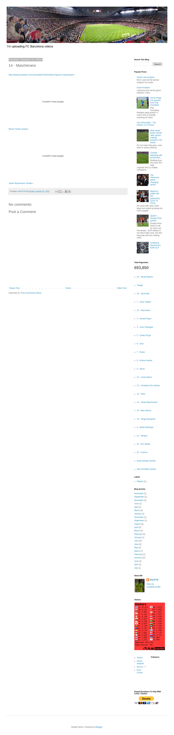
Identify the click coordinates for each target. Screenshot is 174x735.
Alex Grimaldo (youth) (146, 469)
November (138, 493)
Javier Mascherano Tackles (21, 183)
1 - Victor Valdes (144, 302)
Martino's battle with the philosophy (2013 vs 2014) (155, 197)
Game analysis (140, 662)
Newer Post (14, 288)
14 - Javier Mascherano (147, 402)
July (136, 541)
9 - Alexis (141, 369)
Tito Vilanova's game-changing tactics (154, 180)
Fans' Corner (140, 671)
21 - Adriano (142, 436)
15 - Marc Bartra (144, 410)
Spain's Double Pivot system (156, 218)
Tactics (140, 658)
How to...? (141, 667)
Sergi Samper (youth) (146, 461)
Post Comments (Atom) (31, 293)
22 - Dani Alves (143, 310)
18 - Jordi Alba (143, 293)
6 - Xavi (140, 344)
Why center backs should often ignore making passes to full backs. (156, 136)
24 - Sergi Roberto (145, 277)
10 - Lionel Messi (144, 377)
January (137, 514)
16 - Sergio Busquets (146, 419)
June (136, 503)
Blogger (98, 727)
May (136, 547)
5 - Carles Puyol (144, 335)
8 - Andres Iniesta (144, 360)
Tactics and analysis (145, 77)
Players (140, 481)
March (137, 510)
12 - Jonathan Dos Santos (148, 385)
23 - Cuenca (142, 452)
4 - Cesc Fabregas (145, 327)
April (136, 507)
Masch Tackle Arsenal (18, 129)
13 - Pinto (141, 394)
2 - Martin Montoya (145, 427)
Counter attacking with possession (156, 155)
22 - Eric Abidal (143, 444)
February (138, 534)
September (139, 497)
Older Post (121, 288)
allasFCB (154, 580)
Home (68, 288)
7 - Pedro (141, 352)
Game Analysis (143, 87)
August (137, 524)
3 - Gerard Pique (144, 318)
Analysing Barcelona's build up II (155, 245)
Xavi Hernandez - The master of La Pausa (146, 123)
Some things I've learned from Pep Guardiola (155, 101)
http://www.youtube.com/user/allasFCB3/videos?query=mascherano (41, 74)
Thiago (140, 285)
